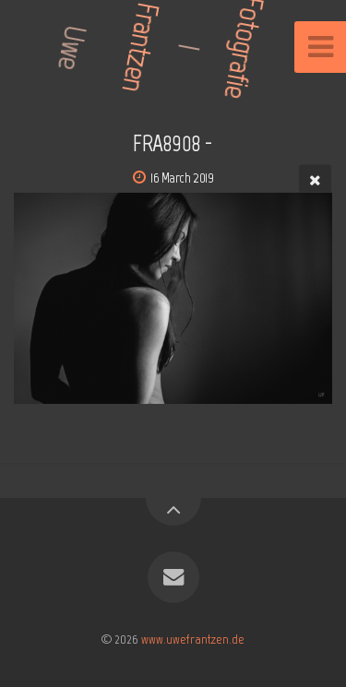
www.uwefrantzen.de (193, 639)
